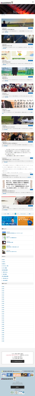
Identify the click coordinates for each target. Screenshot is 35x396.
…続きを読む (4, 48)
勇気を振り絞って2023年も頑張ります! (8, 29)
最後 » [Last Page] (30, 213)
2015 (3, 309)
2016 (3, 307)
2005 (3, 330)
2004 (3, 332)
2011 (3, 318)
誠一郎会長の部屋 (5, 276)
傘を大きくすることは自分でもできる (11, 251)
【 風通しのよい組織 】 (6, 207)
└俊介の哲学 (4, 274)
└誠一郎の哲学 (4, 280)
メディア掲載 (4, 267)
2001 (3, 338)
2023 (3, 292)
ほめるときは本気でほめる (6, 61)
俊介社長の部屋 (4, 270)
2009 (3, 322)
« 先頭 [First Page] (8, 213)
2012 (3, 315)
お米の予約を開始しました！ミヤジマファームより (10, 175)
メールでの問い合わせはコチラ (18, 361)
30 (24, 213)
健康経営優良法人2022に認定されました (8, 190)
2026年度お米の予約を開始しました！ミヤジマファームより (14, 233)
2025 (3, 288)
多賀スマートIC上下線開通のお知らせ (11, 237)
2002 (3, 336)
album (3, 259)
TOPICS (3, 261)
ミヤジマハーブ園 (5, 265)
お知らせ (3, 263)
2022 (3, 294)
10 (21, 213)
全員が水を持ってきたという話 (7, 45)
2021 (3, 297)
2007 (3, 326)
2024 (3, 290)
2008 (3, 324)
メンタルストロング (5, 94)
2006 (3, 328)
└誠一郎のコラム (5, 278)
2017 (3, 305)
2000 (3, 341)
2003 (3, 334)
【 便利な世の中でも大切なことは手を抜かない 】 (10, 143)
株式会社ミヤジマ (6, 3)
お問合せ (20, 387)
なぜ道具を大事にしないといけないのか (8, 126)
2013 (3, 313)
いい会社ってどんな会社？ (6, 110)
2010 (3, 320)
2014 (3, 311)
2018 (3, 303)
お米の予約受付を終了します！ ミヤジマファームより (10, 159)
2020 (3, 299)
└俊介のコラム (4, 272)
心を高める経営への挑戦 (9, 242)
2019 (3, 301)
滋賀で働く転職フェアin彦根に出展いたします (12, 246)
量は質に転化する (5, 78)
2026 (3, 286)
